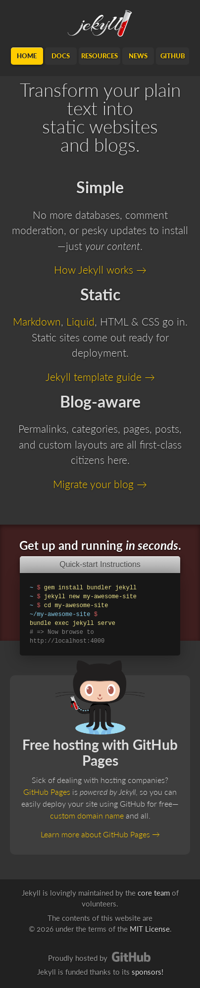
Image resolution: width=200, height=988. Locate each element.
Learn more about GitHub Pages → (100, 834)
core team (154, 892)
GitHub (172, 56)
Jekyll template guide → (100, 376)
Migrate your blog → (100, 484)
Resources (99, 56)
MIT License (150, 928)
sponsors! (147, 971)
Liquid (80, 321)
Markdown (37, 321)
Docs (60, 56)
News (138, 56)
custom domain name (87, 815)
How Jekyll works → (100, 269)
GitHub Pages (46, 791)
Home (27, 56)
